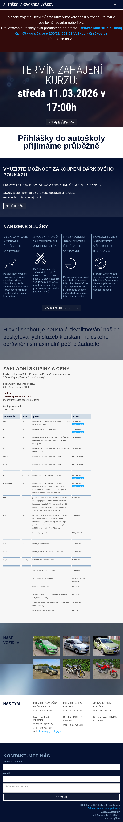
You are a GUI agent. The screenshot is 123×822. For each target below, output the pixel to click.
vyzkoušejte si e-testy (61, 308)
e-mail (6, 773)
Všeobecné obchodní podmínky (104, 808)
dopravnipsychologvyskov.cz (52, 731)
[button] (115, 4)
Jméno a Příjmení (12, 761)
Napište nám (14, 206)
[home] (30, 3)
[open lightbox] (46, 647)
